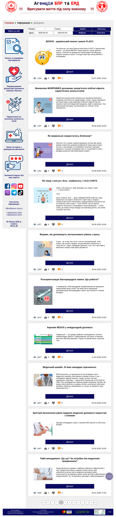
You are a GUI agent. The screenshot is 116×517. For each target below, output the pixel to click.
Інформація (23, 23)
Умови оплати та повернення (15, 513)
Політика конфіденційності (15, 512)
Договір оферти (15, 510)
